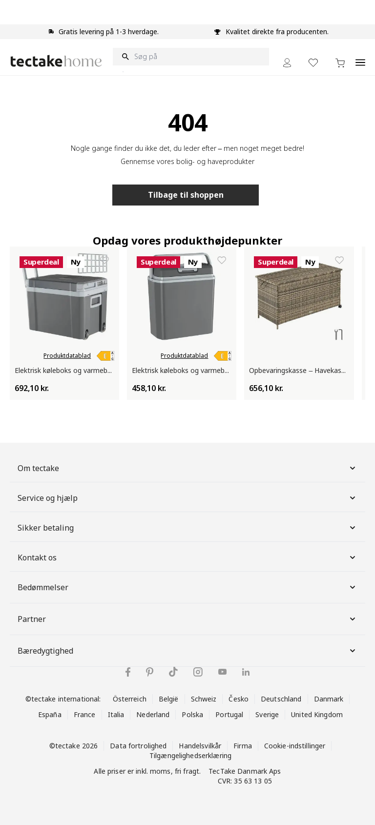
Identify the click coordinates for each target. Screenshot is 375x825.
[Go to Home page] (56, 60)
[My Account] (287, 62)
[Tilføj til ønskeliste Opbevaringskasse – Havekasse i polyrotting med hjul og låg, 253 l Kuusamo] (339, 260)
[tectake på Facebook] (127, 672)
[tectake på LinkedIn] (246, 672)
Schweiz (204, 698)
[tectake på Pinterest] (149, 672)
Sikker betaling (187, 527)
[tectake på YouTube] (222, 672)
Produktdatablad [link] (67, 356)
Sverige (267, 714)
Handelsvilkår (200, 745)
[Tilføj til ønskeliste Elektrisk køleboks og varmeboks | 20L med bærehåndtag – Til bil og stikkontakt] (221, 260)
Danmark (329, 698)
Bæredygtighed (187, 650)
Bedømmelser (187, 587)
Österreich (129, 698)
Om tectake (187, 468)
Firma (242, 745)
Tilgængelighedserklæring (190, 755)
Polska (192, 714)
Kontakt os (187, 557)
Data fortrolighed (138, 745)
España (50, 714)
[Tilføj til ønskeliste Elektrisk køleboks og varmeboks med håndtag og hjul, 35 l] (104, 260)
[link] (105, 356)
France (85, 714)
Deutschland (281, 698)
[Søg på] (191, 56)
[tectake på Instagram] (198, 672)
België (169, 698)
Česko (239, 698)
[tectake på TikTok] (173, 672)
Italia (116, 714)
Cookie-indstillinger (295, 745)
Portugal (229, 714)
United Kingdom (317, 714)
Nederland (152, 714)
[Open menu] (360, 57)
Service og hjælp (187, 498)
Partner (187, 619)
